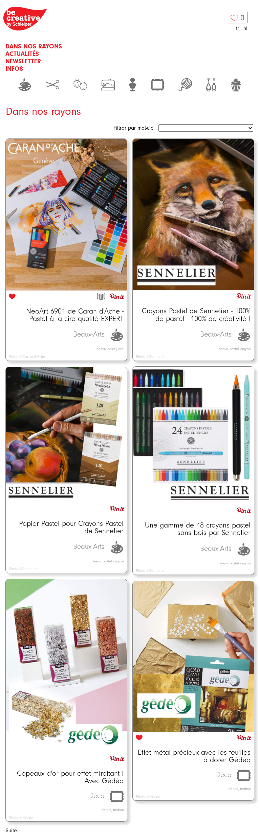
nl (245, 28)
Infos (14, 68)
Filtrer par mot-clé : (135, 128)
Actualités (22, 54)
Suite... (13, 830)
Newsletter (23, 61)
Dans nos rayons (33, 46)
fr (237, 28)
